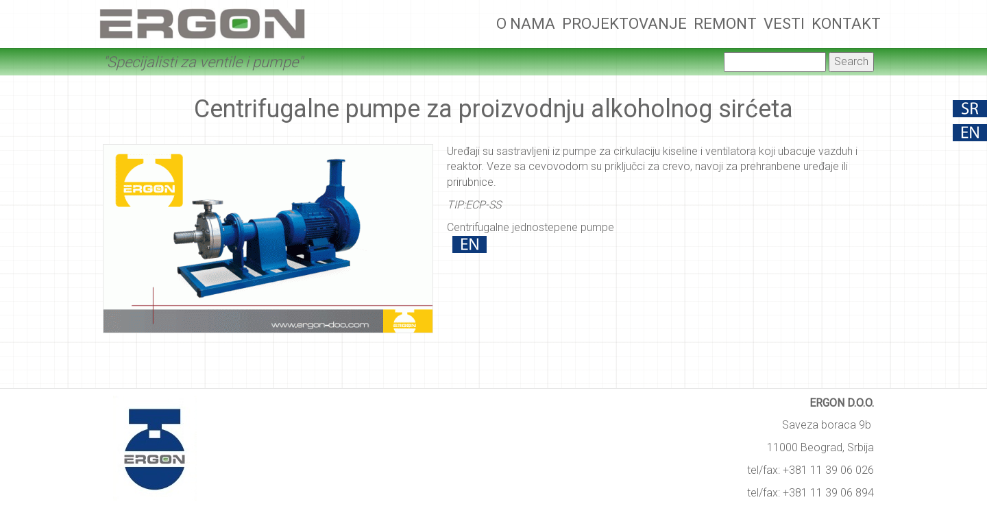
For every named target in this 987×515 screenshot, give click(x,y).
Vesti (784, 23)
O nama (525, 23)
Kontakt (846, 23)
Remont (725, 23)
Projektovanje (624, 23)
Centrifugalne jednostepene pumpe (530, 227)
